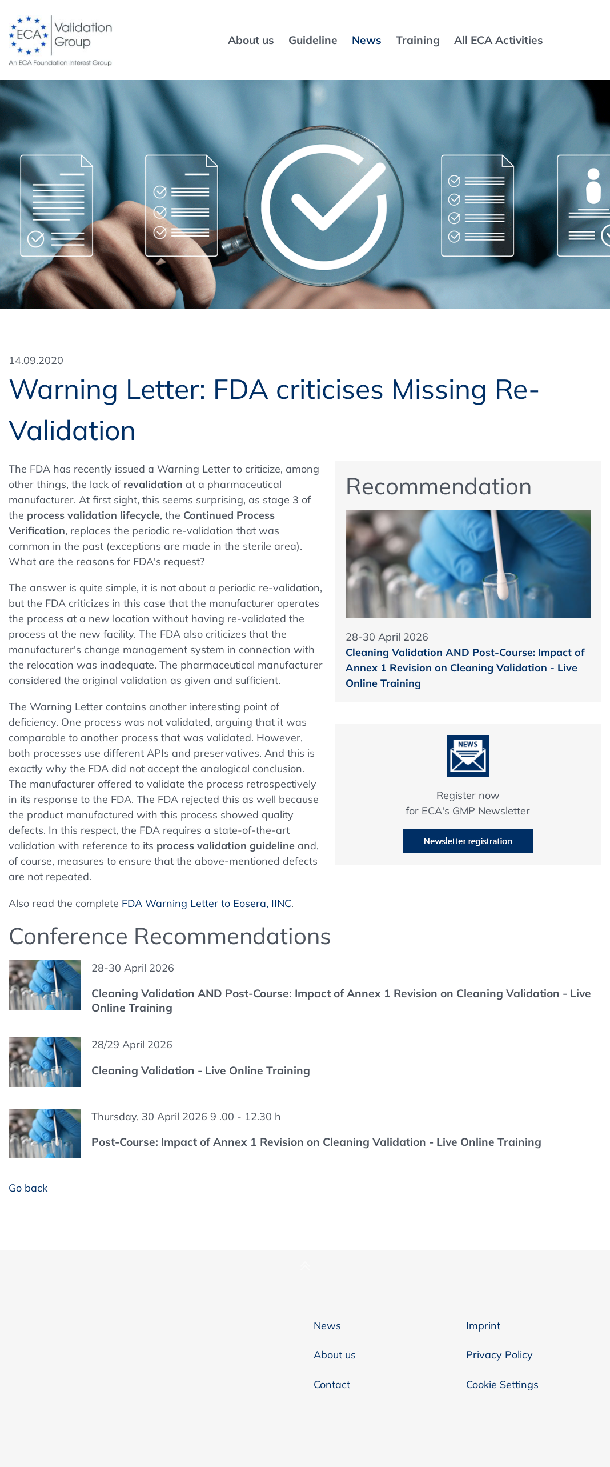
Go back (28, 1187)
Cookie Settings (502, 1384)
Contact (332, 1384)
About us (335, 1354)
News (327, 1325)
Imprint (483, 1325)
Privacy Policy (499, 1354)
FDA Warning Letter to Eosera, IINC (206, 903)
